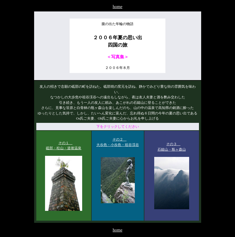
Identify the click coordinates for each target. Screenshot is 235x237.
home (118, 6)
